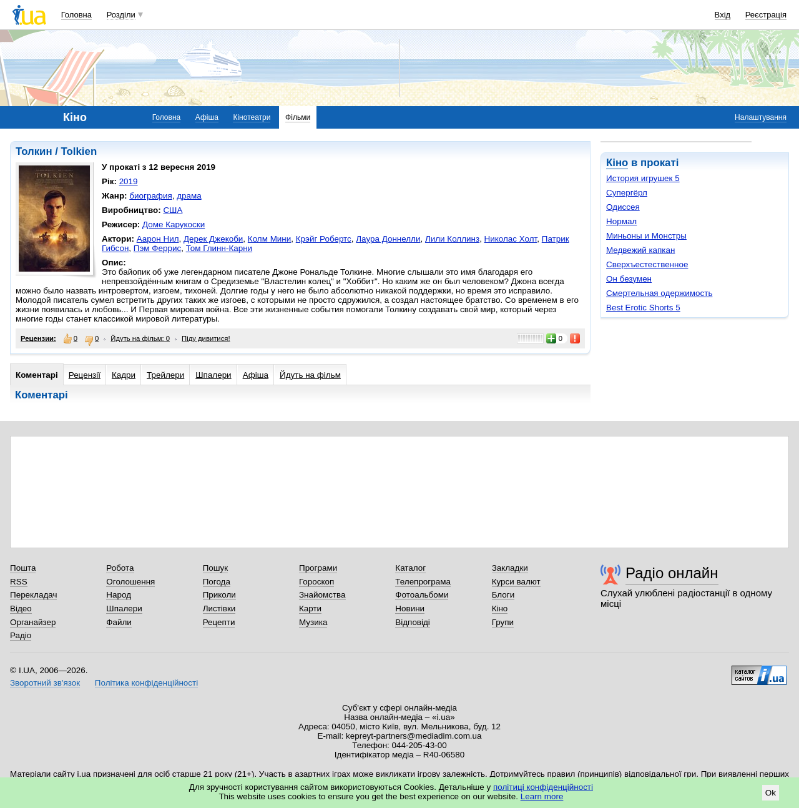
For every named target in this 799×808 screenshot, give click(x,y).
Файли (119, 622)
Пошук (215, 568)
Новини (409, 608)
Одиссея (623, 207)
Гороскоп (316, 581)
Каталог (410, 568)
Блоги (503, 594)
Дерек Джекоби (213, 239)
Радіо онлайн (671, 572)
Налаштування (761, 117)
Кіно (617, 163)
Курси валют (516, 581)
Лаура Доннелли (388, 239)
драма (189, 195)
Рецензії (84, 375)
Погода (216, 581)
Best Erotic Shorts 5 (643, 307)
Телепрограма (423, 581)
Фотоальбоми (421, 594)
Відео (21, 608)
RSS (18, 581)
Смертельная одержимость (659, 293)
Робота (120, 568)
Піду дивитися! (206, 338)
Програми (318, 568)
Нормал (621, 221)
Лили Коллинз (452, 239)
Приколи (219, 594)
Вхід (723, 14)
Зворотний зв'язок (45, 682)
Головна (76, 14)
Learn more (542, 796)
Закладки (510, 568)
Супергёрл (626, 192)
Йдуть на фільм (310, 375)
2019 (128, 181)
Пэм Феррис (157, 248)
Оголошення (130, 581)
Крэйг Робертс (323, 239)
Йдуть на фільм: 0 (140, 338)
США (172, 210)
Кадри (123, 375)
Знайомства (322, 594)
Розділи (121, 14)
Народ (118, 594)
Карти (310, 608)
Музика (313, 622)
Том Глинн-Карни (219, 248)
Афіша (206, 117)
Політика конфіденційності (146, 682)
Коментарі (37, 375)
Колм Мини (269, 239)
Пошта (23, 568)
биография (150, 195)
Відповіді (412, 622)
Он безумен (629, 278)
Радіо (20, 635)
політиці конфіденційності (543, 787)
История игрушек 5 (643, 178)
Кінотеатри (251, 117)
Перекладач (33, 594)
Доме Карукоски (173, 224)
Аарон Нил (158, 239)
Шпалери (213, 375)
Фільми (297, 117)
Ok (770, 792)
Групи (503, 622)
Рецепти (219, 622)
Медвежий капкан (640, 250)
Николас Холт (510, 239)
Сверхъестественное (647, 264)
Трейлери (165, 375)
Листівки (219, 608)
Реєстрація (766, 14)
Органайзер (33, 622)
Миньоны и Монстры (646, 235)
